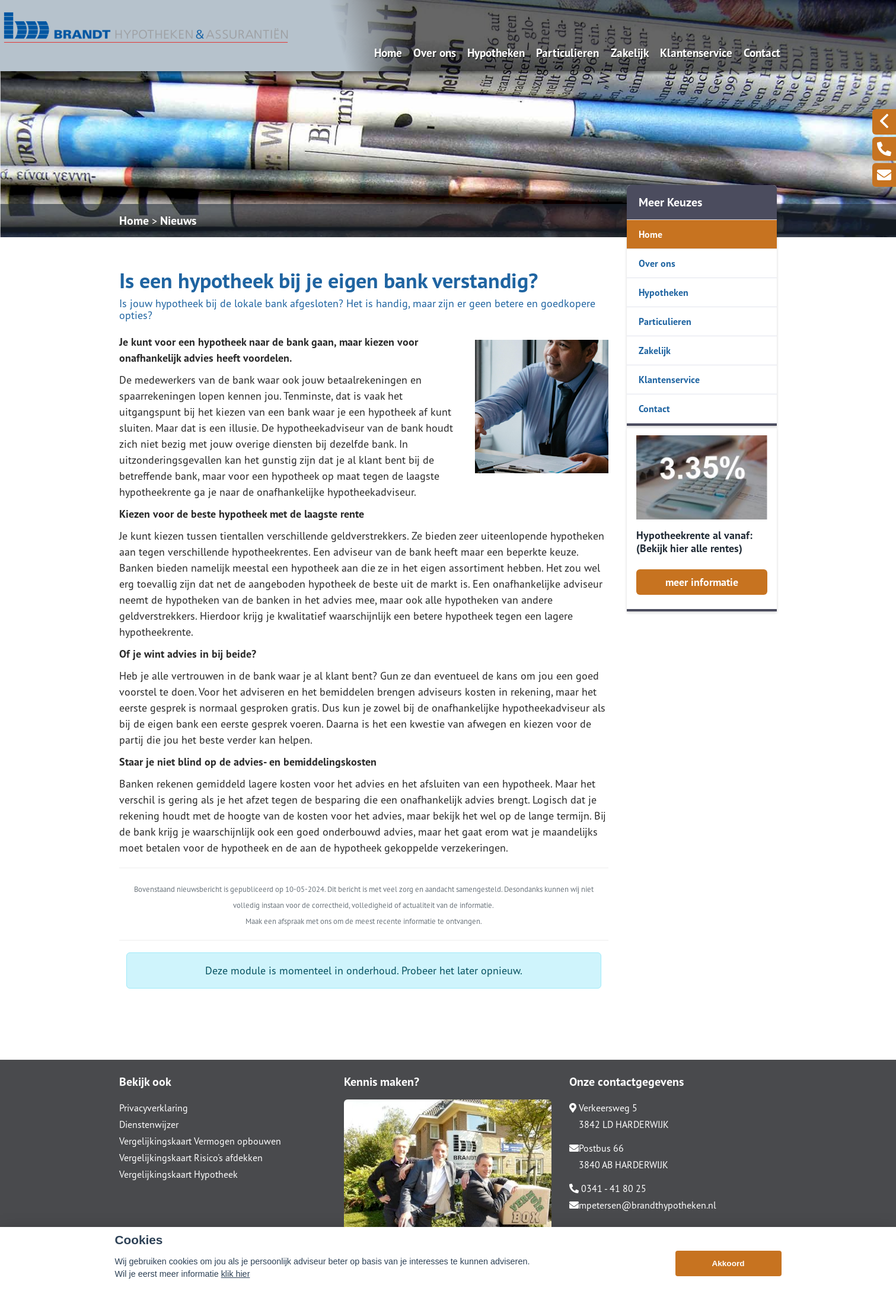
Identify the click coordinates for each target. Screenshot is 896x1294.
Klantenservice (696, 52)
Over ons (434, 52)
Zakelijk (630, 52)
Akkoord (728, 1263)
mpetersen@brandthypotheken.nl (642, 1205)
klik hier (235, 1274)
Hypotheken (496, 52)
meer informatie (701, 582)
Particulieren (567, 52)
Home (388, 52)
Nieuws (178, 220)
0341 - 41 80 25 (607, 1188)
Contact (762, 52)
